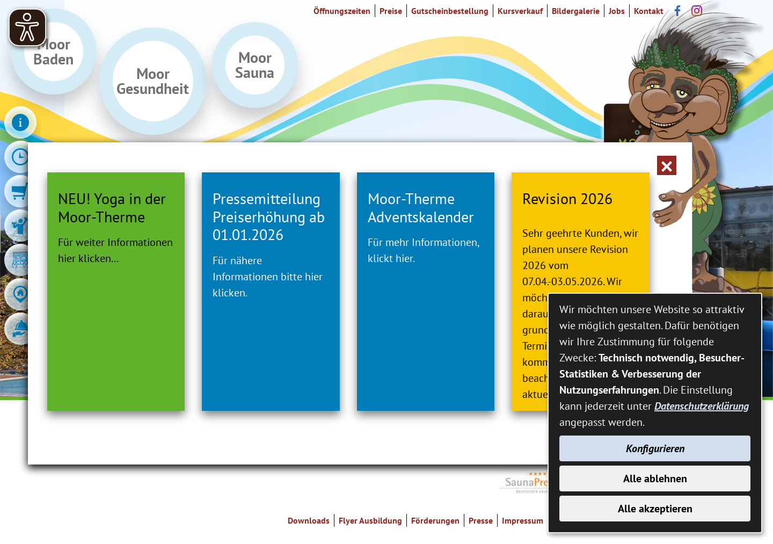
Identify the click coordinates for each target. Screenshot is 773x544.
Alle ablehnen (655, 478)
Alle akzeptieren (655, 509)
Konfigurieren (655, 448)
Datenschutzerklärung (701, 406)
